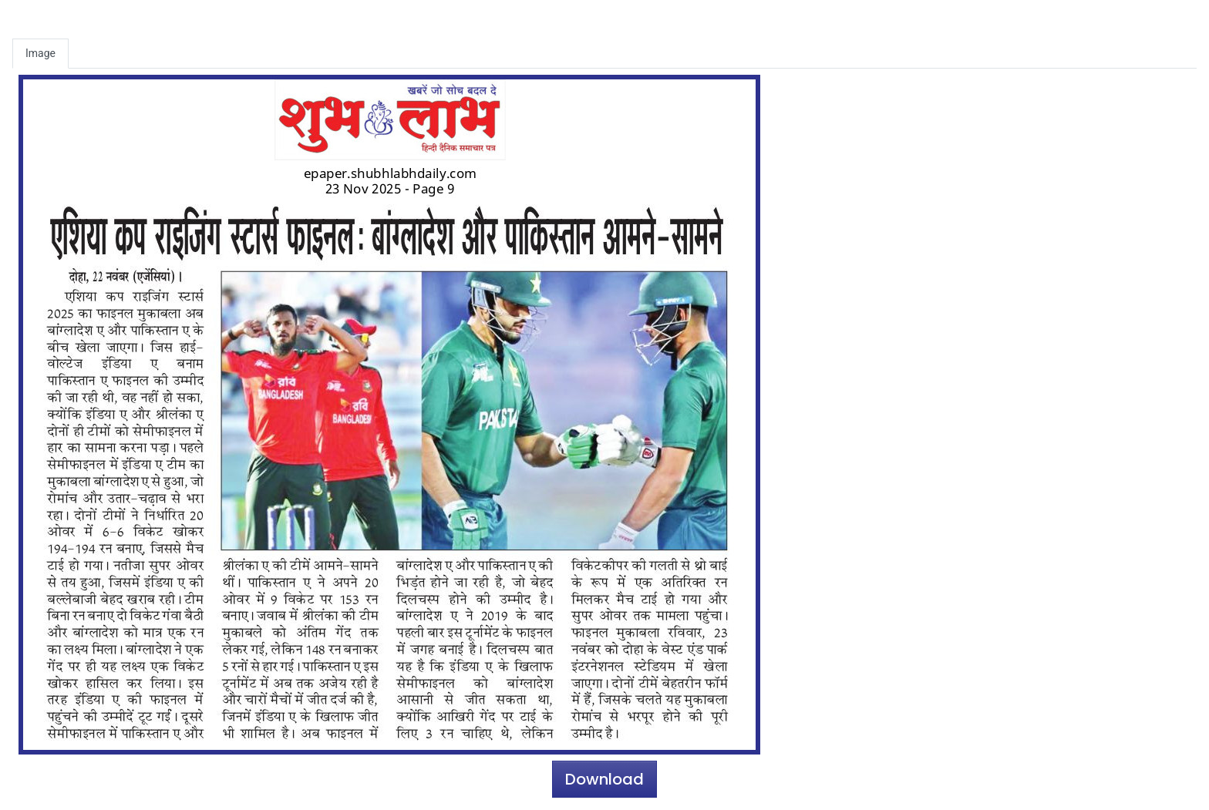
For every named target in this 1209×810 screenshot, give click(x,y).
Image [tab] (40, 53)
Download (604, 779)
